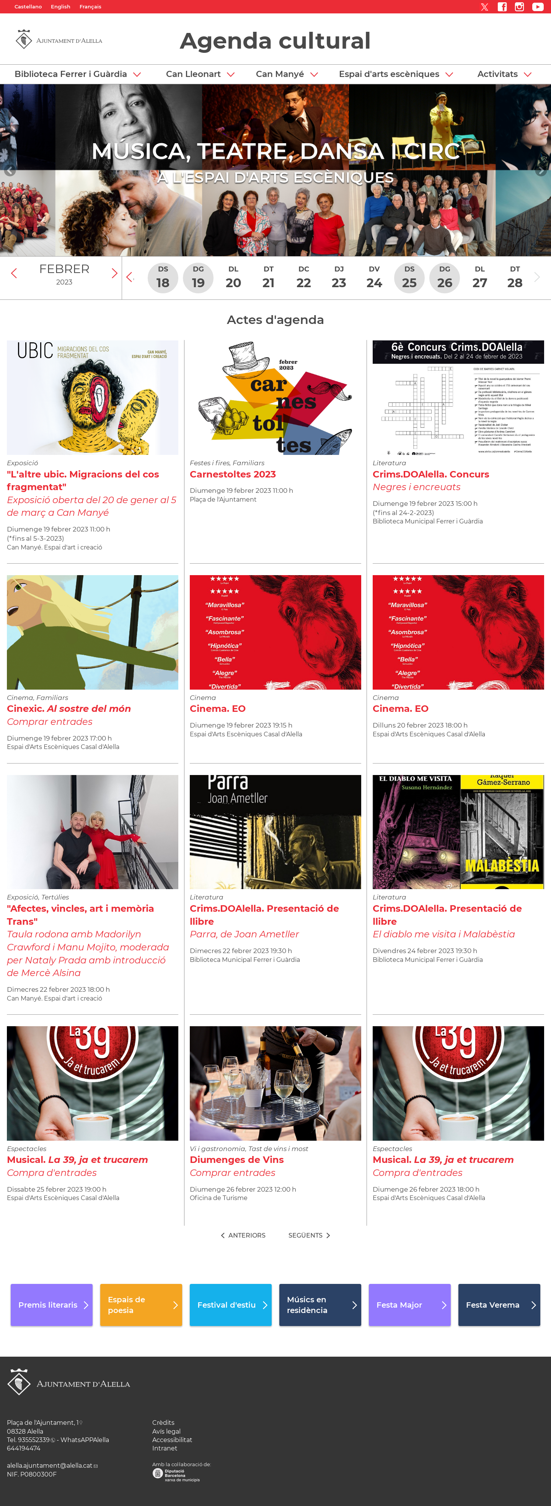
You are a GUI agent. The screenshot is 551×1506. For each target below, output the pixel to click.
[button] (78, 74)
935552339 (34, 1440)
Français (90, 6)
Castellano (28, 6)
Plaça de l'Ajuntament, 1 (43, 1422)
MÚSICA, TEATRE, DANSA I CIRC (275, 151)
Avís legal (166, 1431)
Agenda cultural (275, 40)
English (60, 6)
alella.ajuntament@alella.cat (50, 1465)
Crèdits (163, 1422)
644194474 (24, 1448)
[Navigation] (10, 170)
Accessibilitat (172, 1440)
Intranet (165, 1448)
